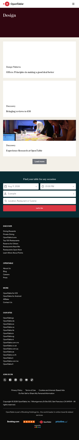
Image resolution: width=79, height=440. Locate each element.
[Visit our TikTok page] (32, 380)
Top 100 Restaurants (11, 240)
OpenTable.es (8, 324)
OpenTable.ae (8, 352)
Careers (6, 274)
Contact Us (7, 302)
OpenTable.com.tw (10, 361)
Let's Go (39, 208)
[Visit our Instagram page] (21, 380)
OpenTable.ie (8, 333)
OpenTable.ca (8, 327)
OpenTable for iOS (10, 293)
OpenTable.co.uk (10, 346)
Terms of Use (30, 390)
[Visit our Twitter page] (4, 380)
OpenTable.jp (8, 318)
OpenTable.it (8, 358)
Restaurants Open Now (12, 250)
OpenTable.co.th (9, 355)
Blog (5, 271)
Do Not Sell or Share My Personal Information (36, 393)
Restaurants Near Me (11, 247)
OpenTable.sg (8, 336)
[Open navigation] (73, 3)
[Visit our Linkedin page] (15, 380)
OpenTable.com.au (10, 349)
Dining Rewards (9, 231)
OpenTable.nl (8, 339)
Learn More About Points (13, 253)
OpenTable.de (8, 321)
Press (5, 278)
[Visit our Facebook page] (10, 380)
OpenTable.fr (8, 364)
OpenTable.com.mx (11, 342)
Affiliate (6, 299)
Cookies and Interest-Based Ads (52, 390)
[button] (21, 186)
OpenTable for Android (12, 296)
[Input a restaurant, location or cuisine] (39, 201)
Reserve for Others (10, 244)
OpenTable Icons (9, 237)
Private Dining (8, 234)
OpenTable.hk (8, 330)
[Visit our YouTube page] (26, 380)
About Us (7, 268)
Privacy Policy (16, 390)
